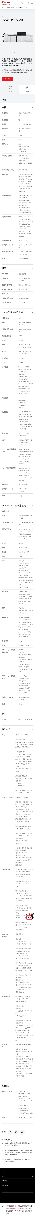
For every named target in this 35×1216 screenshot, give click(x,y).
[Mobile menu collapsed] (32, 3)
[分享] (10, 1132)
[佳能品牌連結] (6, 3)
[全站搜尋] (28, 3)
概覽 (10, 91)
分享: (4, 1132)
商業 (22, 3)
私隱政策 (21, 1208)
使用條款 (13, 1208)
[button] (14, 53)
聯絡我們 (8, 79)
